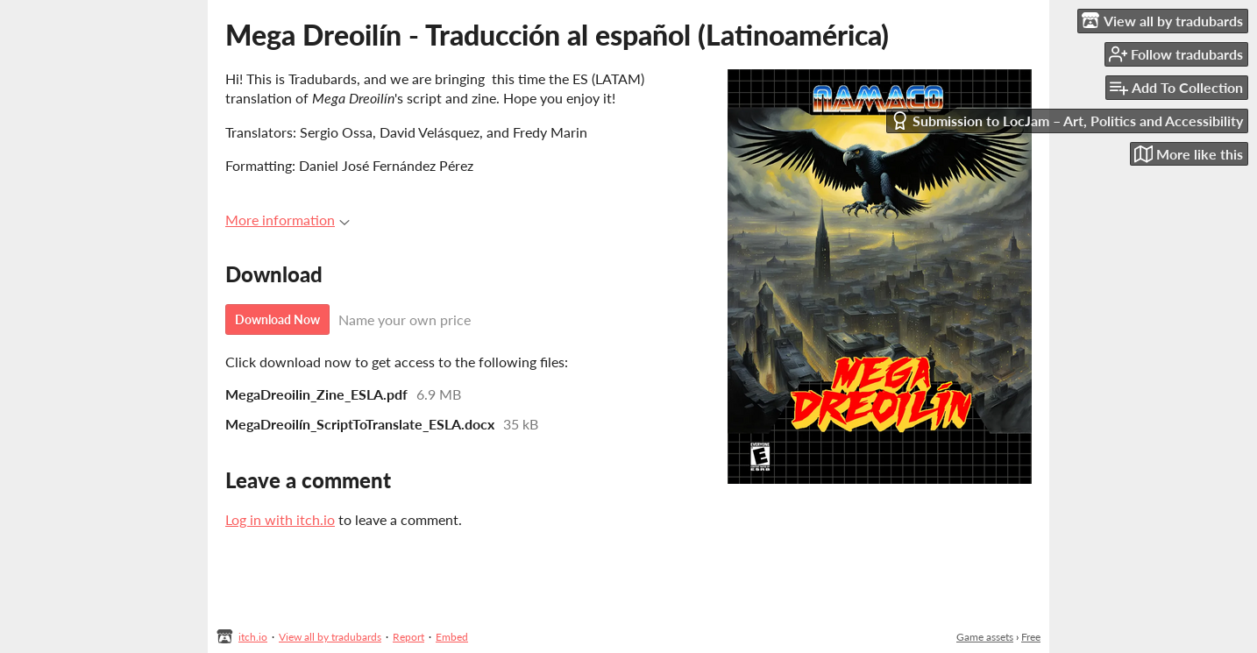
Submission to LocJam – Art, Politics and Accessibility (1067, 120)
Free (1030, 636)
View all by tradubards (330, 636)
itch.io (252, 636)
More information (287, 219)
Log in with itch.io (280, 519)
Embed (452, 636)
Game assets (984, 636)
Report (408, 636)
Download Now (277, 319)
